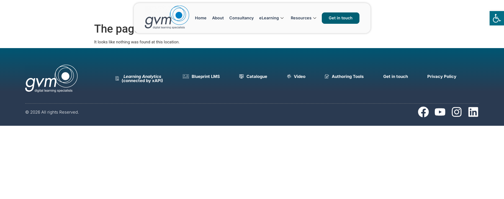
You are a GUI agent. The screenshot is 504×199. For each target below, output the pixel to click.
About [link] (218, 17)
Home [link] (201, 17)
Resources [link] (303, 17)
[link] (497, 18)
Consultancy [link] (241, 17)
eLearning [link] (271, 17)
